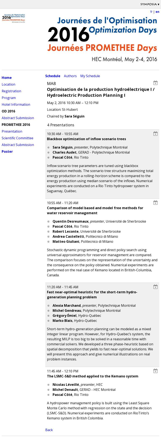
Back (49, 430)
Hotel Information (16, 104)
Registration (11, 91)
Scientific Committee (17, 138)
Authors (70, 76)
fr (151, 12)
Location (8, 84)
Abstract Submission (18, 118)
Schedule (52, 76)
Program (9, 97)
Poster (7, 151)
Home (7, 77)
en (157, 12)
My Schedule (90, 76)
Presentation (12, 131)
